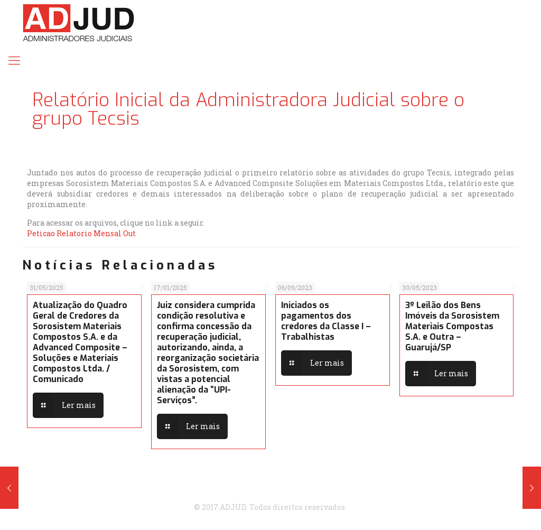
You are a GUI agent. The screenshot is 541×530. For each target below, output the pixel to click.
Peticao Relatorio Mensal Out (81, 233)
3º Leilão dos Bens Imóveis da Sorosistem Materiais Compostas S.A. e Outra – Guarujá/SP (452, 326)
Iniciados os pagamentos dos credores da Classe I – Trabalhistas (326, 321)
